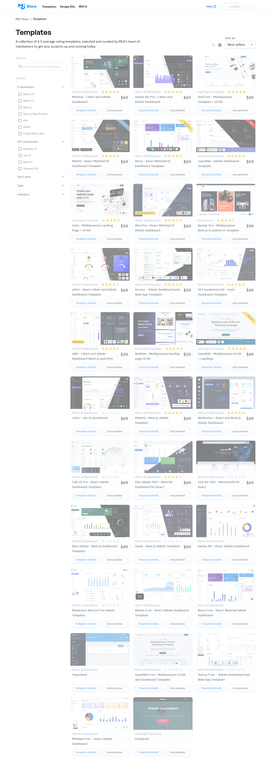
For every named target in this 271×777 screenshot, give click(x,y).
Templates (49, 6)
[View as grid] (220, 45)
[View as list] (213, 45)
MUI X (83, 6)
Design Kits (67, 6)
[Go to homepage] (27, 6)
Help (211, 6)
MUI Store (22, 19)
